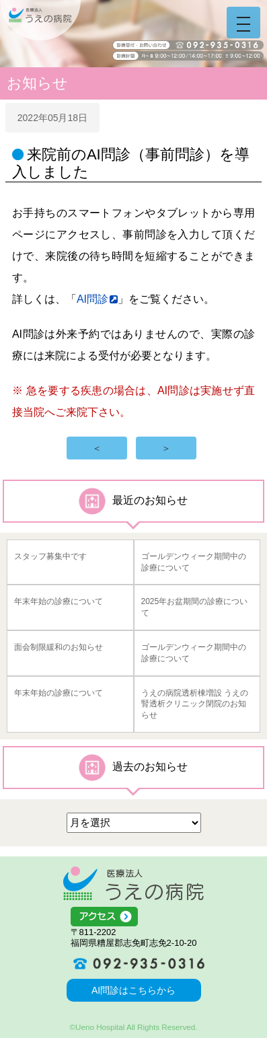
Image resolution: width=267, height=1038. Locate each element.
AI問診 (92, 299)
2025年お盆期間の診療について (194, 607)
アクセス (134, 917)
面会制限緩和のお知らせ (58, 647)
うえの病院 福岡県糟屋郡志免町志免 (40, 20)
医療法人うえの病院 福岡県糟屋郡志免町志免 (133, 883)
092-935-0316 (133, 963)
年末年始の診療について (58, 601)
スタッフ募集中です (50, 556)
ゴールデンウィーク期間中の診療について (193, 562)
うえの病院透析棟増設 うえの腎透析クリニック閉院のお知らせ (194, 704)
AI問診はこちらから (133, 990)
